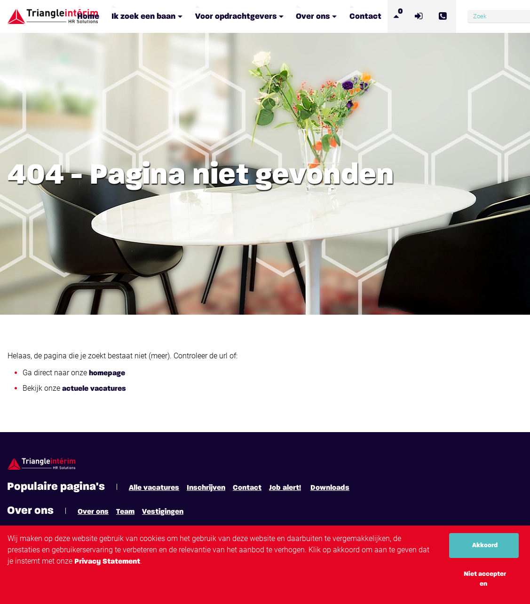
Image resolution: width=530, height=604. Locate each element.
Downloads (329, 488)
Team (125, 512)
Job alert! (285, 488)
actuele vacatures (94, 389)
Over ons (93, 512)
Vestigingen (162, 512)
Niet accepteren (485, 579)
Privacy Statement (107, 561)
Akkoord (485, 545)
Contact (247, 488)
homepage (107, 373)
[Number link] (444, 16)
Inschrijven (206, 488)
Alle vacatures (154, 488)
